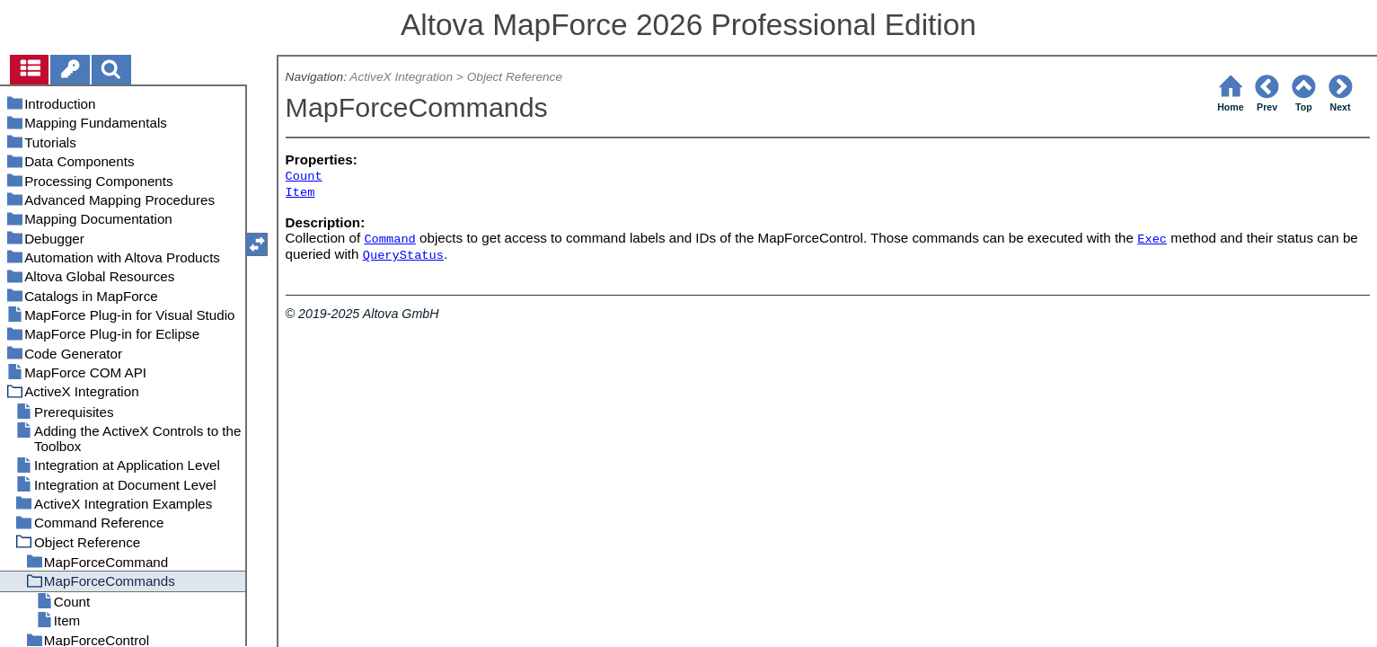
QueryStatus (403, 255)
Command (389, 239)
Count (304, 176)
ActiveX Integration (401, 77)
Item (300, 192)
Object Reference (514, 77)
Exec (1152, 239)
